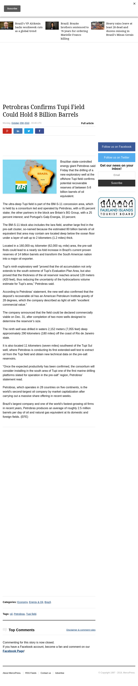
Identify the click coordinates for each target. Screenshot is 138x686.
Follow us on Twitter (116, 157)
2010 (27, 123)
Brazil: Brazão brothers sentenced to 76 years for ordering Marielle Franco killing (75, 31)
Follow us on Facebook (117, 146)
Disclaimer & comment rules (81, 630)
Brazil (48, 602)
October (15, 123)
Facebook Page (13, 651)
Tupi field (31, 614)
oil (11, 614)
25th (22, 123)
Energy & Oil (36, 602)
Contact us (46, 673)
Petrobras (19, 614)
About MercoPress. (12, 673)
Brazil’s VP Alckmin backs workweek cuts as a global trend (29, 27)
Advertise (59, 673)
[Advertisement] (70, 73)
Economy (22, 602)
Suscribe (116, 183)
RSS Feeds (30, 673)
